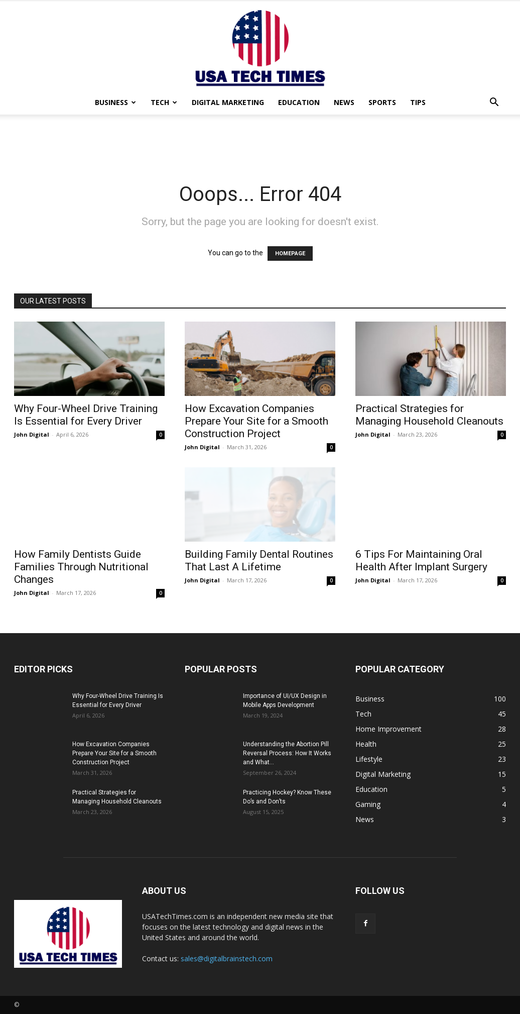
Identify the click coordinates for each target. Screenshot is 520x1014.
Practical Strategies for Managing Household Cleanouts (429, 414)
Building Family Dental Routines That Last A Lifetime (259, 560)
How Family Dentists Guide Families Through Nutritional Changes (81, 566)
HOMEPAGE (290, 253)
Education (299, 102)
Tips (418, 102)
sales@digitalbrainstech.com (227, 958)
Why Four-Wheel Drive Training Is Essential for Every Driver (86, 414)
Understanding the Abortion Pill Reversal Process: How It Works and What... (287, 753)
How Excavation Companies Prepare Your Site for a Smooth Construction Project (256, 421)
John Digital (31, 434)
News (344, 102)
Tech (164, 102)
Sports (382, 102)
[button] (494, 103)
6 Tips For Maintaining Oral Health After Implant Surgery (421, 560)
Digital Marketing (228, 102)
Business (115, 102)
